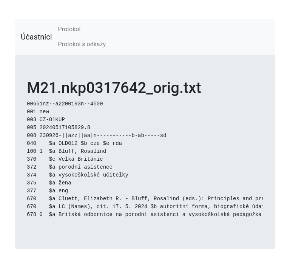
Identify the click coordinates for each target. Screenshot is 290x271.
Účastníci (36, 36)
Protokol (69, 29)
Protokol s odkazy (82, 44)
